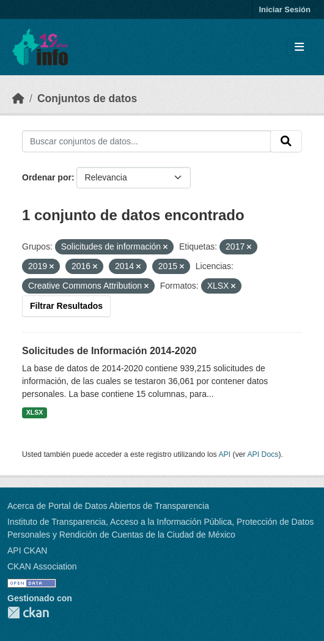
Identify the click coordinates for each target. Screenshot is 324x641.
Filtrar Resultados (66, 306)
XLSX (34, 412)
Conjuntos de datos (87, 98)
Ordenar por (47, 177)
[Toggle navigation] (299, 47)
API (224, 454)
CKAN (28, 612)
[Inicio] (18, 98)
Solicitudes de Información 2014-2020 (109, 351)
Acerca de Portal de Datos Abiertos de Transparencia (108, 506)
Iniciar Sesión (285, 9)
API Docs (262, 454)
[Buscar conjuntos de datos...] (146, 141)
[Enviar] (286, 141)
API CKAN (27, 550)
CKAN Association (42, 566)
